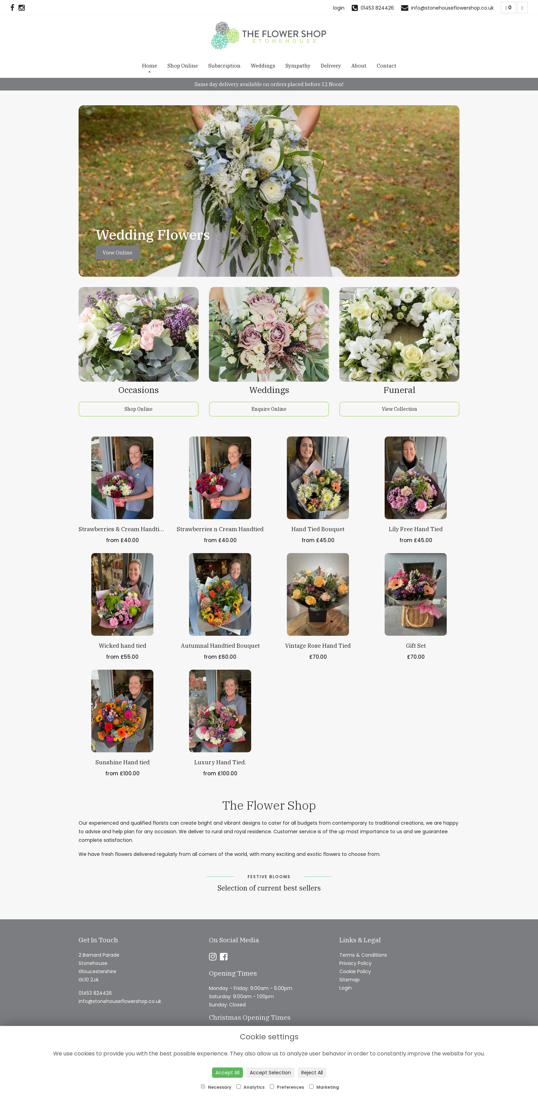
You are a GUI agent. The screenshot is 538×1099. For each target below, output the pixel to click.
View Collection (399, 409)
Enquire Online (269, 409)
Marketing (324, 1087)
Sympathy (298, 65)
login (338, 7)
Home (149, 65)
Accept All (227, 1072)
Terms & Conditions (363, 955)
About (358, 65)
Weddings (263, 65)
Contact (386, 65)
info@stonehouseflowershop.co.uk (120, 1001)
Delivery (331, 65)
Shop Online (182, 65)
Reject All (312, 1072)
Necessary (216, 1087)
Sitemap (349, 979)
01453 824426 (95, 993)
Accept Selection (270, 1072)
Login (345, 987)
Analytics (250, 1087)
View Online (117, 252)
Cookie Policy (355, 971)
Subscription (224, 65)
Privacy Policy (355, 963)
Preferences (287, 1087)
